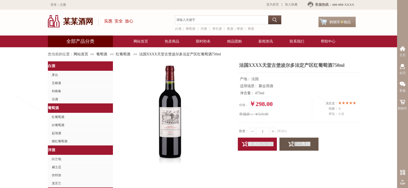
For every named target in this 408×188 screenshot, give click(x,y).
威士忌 (56, 167)
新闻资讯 (265, 41)
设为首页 (272, 4)
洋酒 (51, 150)
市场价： (246, 114)
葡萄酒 (101, 54)
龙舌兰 (56, 183)
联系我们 (297, 41)
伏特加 (56, 175)
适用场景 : (248, 86)
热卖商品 (172, 41)
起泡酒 (56, 133)
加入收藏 (291, 4)
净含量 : (247, 93)
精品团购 (234, 41)
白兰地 (56, 159)
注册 (63, 5)
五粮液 (56, 83)
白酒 (51, 66)
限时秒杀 (203, 41)
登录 (53, 5)
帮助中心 (328, 41)
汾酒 (55, 99)
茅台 (55, 75)
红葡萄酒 (123, 54)
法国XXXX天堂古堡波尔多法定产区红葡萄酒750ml (180, 54)
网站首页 (81, 54)
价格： (243, 105)
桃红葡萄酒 (59, 141)
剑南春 (56, 91)
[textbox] (221, 19)
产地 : (245, 79)
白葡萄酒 (58, 125)
